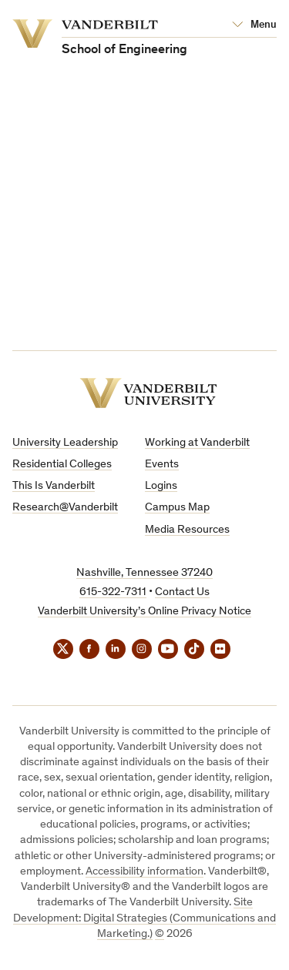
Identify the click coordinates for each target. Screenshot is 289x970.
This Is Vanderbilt (53, 486)
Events (162, 464)
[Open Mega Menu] (254, 25)
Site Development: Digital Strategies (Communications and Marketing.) (144, 918)
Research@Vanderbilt (65, 507)
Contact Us (182, 592)
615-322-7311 (112, 592)
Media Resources (187, 530)
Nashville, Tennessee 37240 (144, 573)
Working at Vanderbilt (197, 443)
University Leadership (65, 443)
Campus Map (177, 507)
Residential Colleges (62, 464)
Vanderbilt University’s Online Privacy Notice (144, 611)
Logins (161, 486)
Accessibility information (144, 872)
